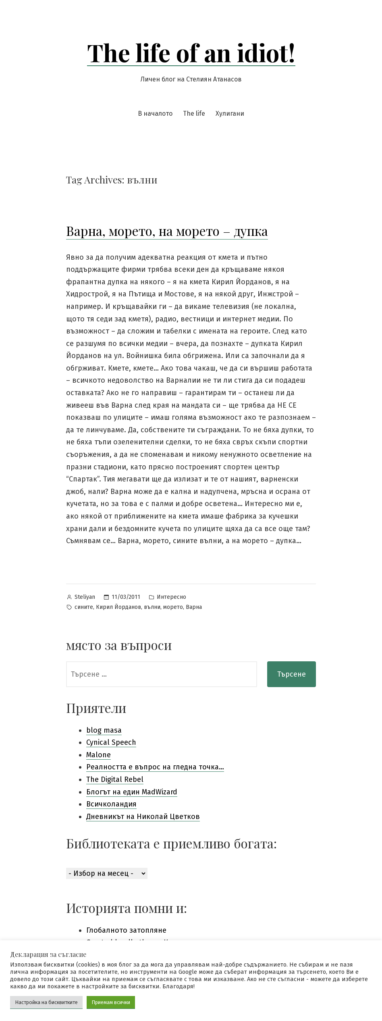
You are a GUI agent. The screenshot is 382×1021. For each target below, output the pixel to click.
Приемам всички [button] (110, 1002)
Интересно (171, 597)
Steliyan (85, 597)
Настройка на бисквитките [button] (46, 1002)
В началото (155, 113)
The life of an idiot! (191, 52)
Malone (98, 754)
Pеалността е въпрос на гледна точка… (155, 767)
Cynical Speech (111, 742)
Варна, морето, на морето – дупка (167, 230)
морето (173, 607)
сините (84, 607)
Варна (194, 607)
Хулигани (230, 113)
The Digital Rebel (114, 779)
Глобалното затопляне (126, 930)
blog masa (104, 730)
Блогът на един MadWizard (131, 792)
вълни (152, 607)
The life (194, 113)
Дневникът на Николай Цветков (143, 816)
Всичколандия (111, 804)
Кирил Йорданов (118, 607)
